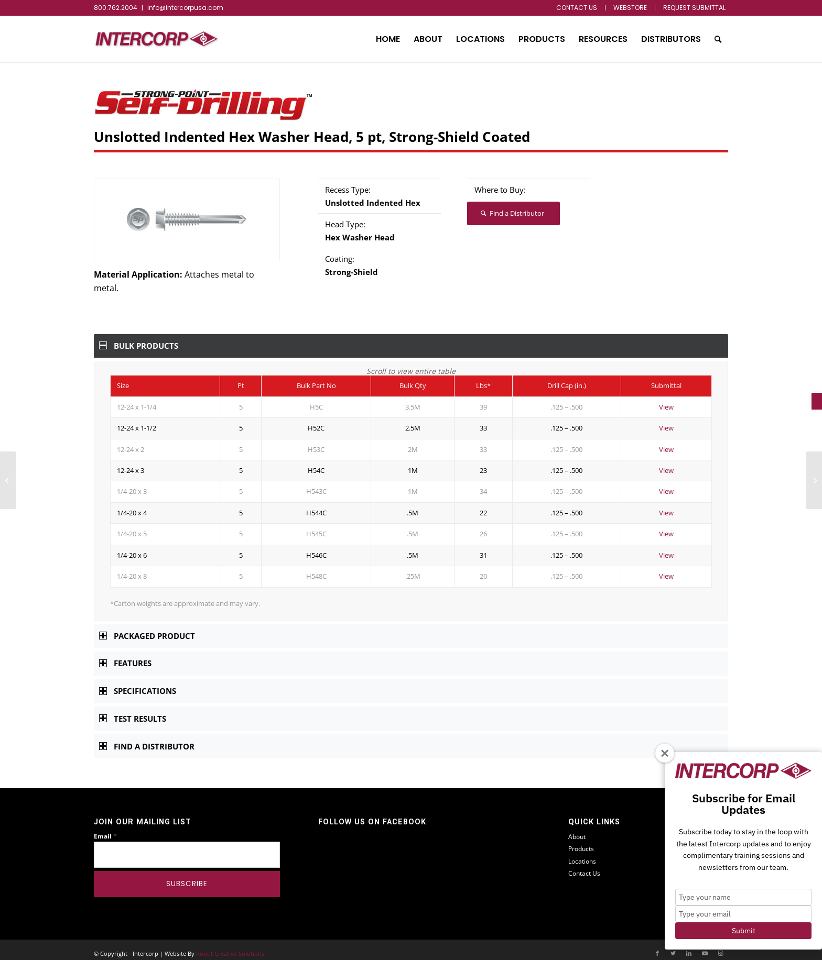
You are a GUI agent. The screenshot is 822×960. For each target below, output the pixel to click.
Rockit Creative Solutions (230, 946)
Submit (743, 930)
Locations (582, 853)
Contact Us (584, 866)
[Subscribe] (187, 877)
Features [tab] (125, 655)
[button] (817, 401)
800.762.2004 (115, 7)
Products (581, 841)
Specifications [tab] (137, 683)
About (577, 829)
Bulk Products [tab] (138, 345)
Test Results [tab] (132, 711)
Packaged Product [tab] (147, 628)
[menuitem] (576, 7)
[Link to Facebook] (657, 946)
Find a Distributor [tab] (146, 739)
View (666, 399)
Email (105, 828)
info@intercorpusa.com (185, 7)
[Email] (187, 847)
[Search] (718, 39)
